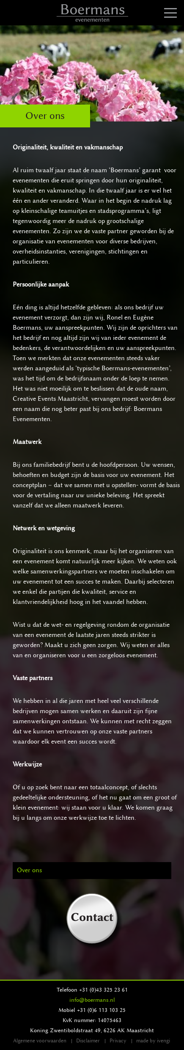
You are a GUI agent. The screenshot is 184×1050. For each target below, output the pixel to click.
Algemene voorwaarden (39, 1040)
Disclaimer (88, 1040)
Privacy (118, 1040)
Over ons (29, 870)
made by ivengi (153, 1040)
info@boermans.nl (92, 999)
